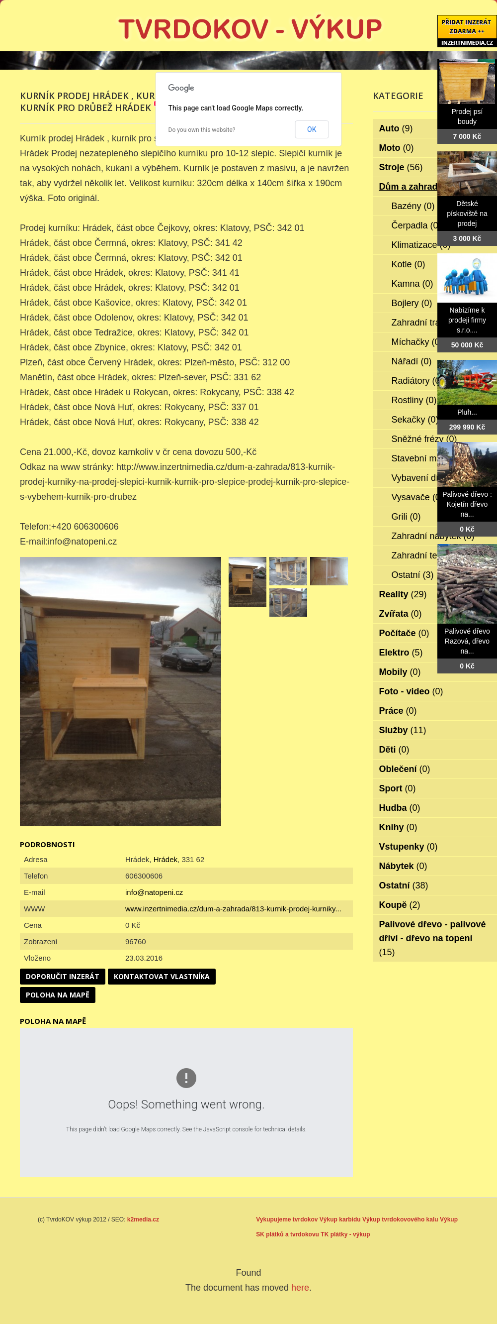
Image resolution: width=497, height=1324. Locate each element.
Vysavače (417, 497)
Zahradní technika (434, 555)
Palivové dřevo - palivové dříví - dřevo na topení (432, 938)
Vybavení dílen (428, 478)
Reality (403, 594)
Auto (396, 128)
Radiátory (417, 381)
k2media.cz (143, 1219)
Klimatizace (421, 245)
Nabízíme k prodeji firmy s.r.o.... (467, 320)
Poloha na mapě (57, 994)
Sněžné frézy (424, 439)
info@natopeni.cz (154, 892)
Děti (394, 750)
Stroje (401, 167)
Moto (396, 148)
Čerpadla (416, 225)
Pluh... (467, 412)
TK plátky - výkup (345, 1234)
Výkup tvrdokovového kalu (400, 1219)
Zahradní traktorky (435, 323)
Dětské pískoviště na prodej (467, 213)
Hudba (399, 808)
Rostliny (414, 400)
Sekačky (415, 420)
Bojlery (412, 303)
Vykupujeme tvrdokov (287, 1219)
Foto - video (411, 691)
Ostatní (413, 575)
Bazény (413, 206)
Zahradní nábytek (433, 536)
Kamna (412, 284)
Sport (397, 788)
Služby (402, 730)
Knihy (398, 827)
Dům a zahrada (417, 187)
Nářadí (412, 361)
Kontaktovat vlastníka (162, 976)
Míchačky (417, 342)
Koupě (399, 905)
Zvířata (400, 614)
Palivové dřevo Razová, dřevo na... (467, 641)
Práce (398, 711)
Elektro (401, 653)
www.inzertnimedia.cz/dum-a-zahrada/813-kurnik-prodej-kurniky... (233, 908)
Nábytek (403, 866)
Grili (406, 517)
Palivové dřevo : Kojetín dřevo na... (467, 504)
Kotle (408, 264)
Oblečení (404, 769)
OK (311, 129)
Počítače (404, 633)
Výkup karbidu (340, 1219)
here (300, 1288)
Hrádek (165, 859)
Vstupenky (408, 847)
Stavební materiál (433, 458)
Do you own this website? (202, 129)
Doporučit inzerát (62, 976)
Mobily (400, 672)
